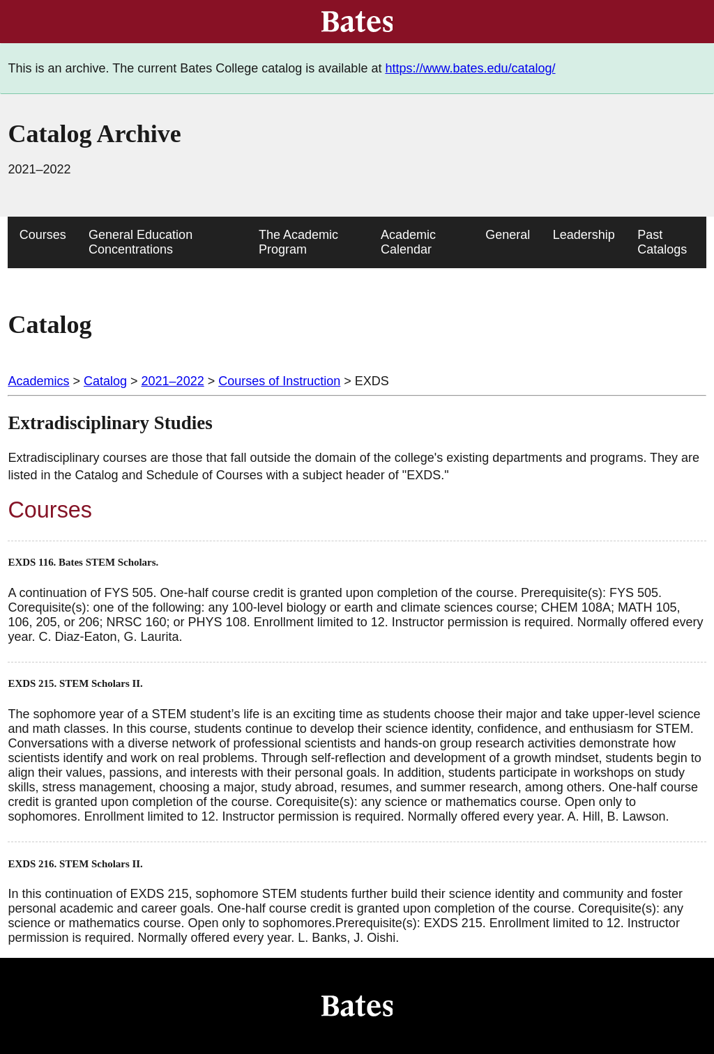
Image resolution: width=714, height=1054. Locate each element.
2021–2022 (173, 381)
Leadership (584, 235)
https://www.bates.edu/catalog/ (470, 68)
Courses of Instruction (279, 381)
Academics (38, 381)
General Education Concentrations (140, 242)
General (507, 235)
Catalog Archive (94, 134)
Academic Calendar (408, 242)
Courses (43, 235)
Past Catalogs (662, 242)
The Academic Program (298, 242)
